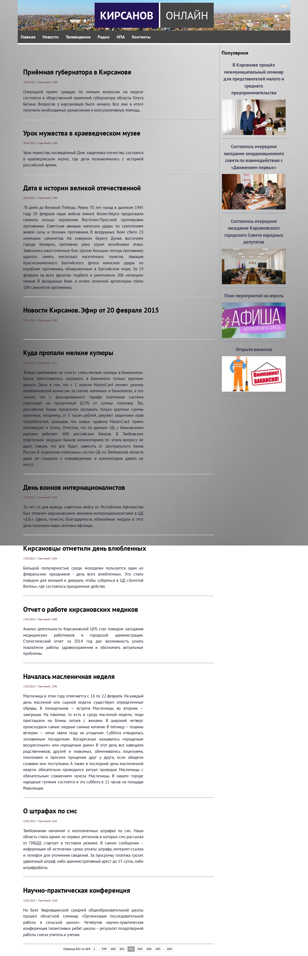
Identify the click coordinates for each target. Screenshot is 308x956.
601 (122, 949)
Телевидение (78, 37)
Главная (28, 37)
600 (113, 949)
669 (169, 949)
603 (140, 949)
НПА (121, 37)
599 (104, 949)
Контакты (141, 37)
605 (158, 949)
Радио (104, 37)
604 (149, 949)
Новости (51, 37)
